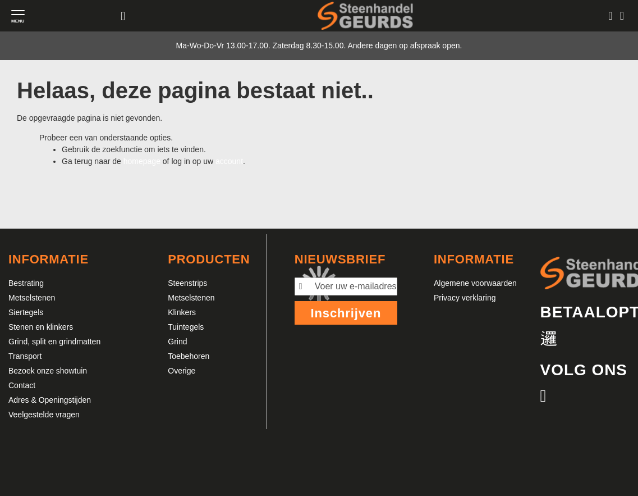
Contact (21, 385)
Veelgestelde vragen (44, 414)
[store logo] (365, 15)
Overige (181, 370)
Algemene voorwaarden (475, 283)
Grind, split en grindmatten (54, 341)
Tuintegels (186, 326)
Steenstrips (187, 283)
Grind (177, 341)
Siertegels (25, 312)
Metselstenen (31, 297)
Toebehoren (188, 356)
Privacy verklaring (464, 297)
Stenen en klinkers (40, 326)
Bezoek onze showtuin (47, 370)
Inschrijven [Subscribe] (345, 313)
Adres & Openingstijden (49, 399)
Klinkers (182, 312)
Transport (25, 356)
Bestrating (26, 283)
